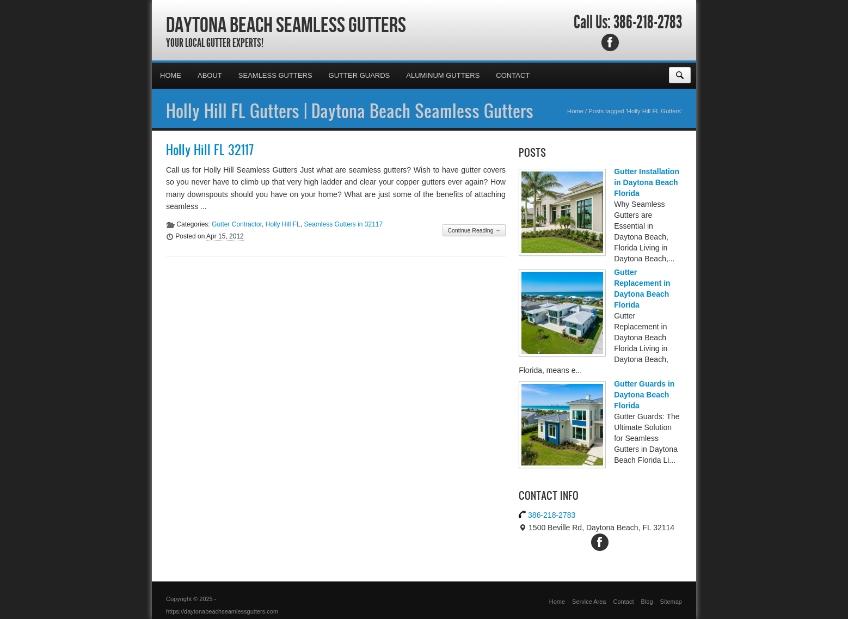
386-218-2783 (647, 22)
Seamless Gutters (275, 75)
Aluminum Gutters (443, 75)
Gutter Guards (359, 75)
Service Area (589, 601)
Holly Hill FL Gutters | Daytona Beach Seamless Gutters (349, 110)
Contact (513, 75)
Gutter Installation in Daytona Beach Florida (646, 182)
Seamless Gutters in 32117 (343, 224)
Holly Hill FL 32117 (210, 149)
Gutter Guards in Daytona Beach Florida (644, 394)
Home (170, 75)
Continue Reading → (473, 230)
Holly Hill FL (283, 224)
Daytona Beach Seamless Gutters (286, 24)
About (210, 75)
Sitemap (671, 601)
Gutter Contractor (237, 224)
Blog (647, 601)
